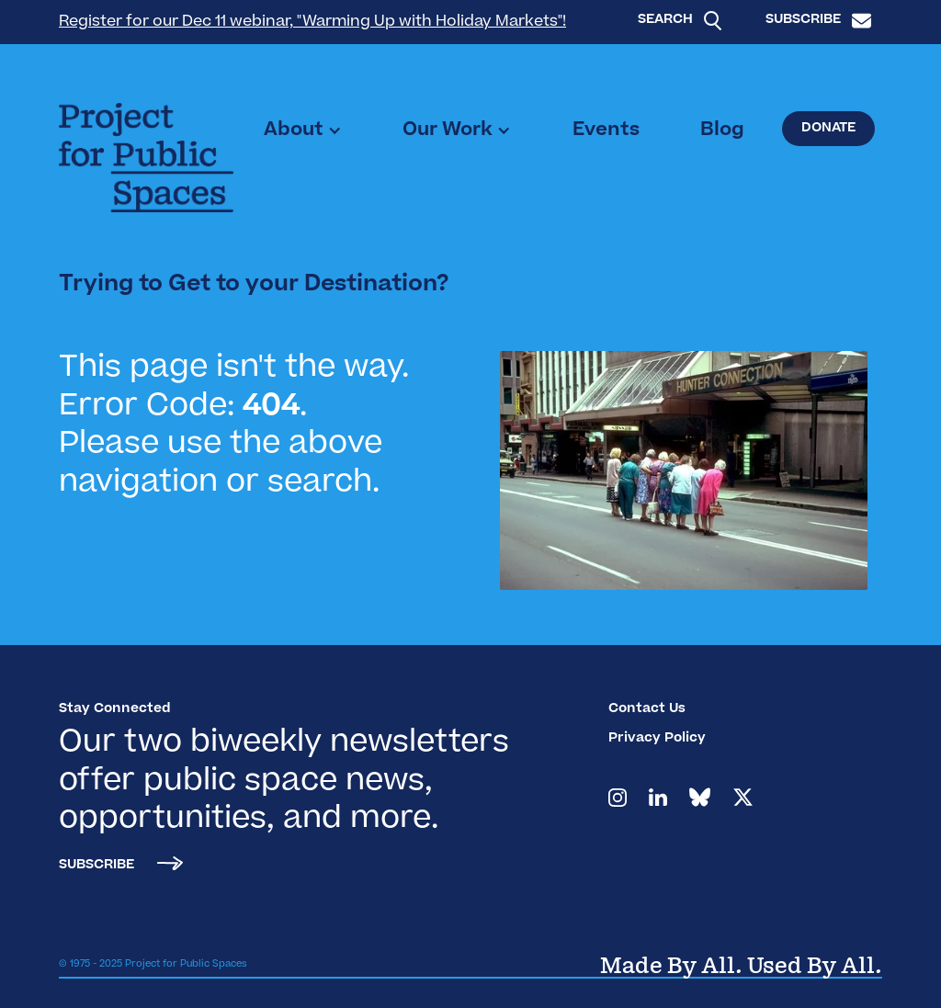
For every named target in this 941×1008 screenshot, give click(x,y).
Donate (828, 128)
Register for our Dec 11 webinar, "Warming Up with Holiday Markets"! (312, 22)
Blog (722, 130)
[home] (146, 157)
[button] (302, 130)
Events (606, 130)
